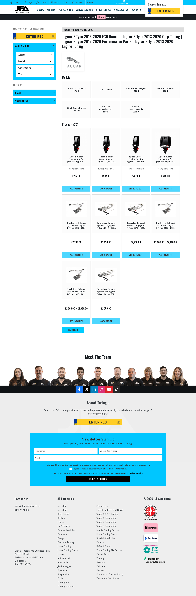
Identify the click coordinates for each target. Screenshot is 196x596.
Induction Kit (64, 558)
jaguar (67, 29)
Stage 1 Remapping (106, 518)
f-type (76, 29)
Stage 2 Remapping (106, 522)
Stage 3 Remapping (106, 526)
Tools (60, 578)
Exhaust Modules (66, 530)
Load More (73, 329)
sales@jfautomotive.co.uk (28, 506)
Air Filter (62, 506)
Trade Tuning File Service (109, 550)
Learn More (111, 17)
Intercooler (63, 562)
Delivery (100, 566)
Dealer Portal (103, 554)
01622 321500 (22, 510)
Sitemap (100, 562)
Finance (100, 542)
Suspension (63, 574)
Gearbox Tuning (66, 542)
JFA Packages (64, 566)
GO (53, 36)
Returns (100, 570)
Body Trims (63, 514)
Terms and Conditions (108, 578)
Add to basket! (76, 188)
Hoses (60, 554)
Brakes (61, 518)
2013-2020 (87, 29)
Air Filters (62, 510)
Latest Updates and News (109, 510)
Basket (90, 2)
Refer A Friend (103, 546)
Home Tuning (64, 546)
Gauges (61, 538)
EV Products (63, 526)
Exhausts (62, 534)
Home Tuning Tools (67, 550)
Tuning (100, 558)
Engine (61, 522)
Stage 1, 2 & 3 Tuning (107, 514)
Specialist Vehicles (105, 538)
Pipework (62, 570)
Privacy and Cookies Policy (110, 574)
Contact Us (102, 506)
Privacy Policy (136, 473)
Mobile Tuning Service (108, 530)
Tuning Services (65, 586)
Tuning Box (63, 582)
